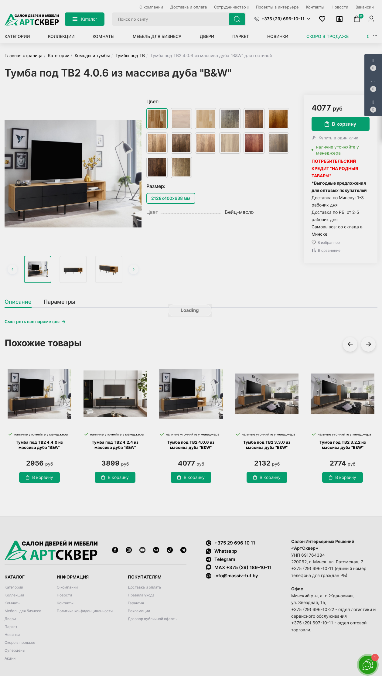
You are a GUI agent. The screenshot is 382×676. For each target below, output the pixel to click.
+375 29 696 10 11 (230, 543)
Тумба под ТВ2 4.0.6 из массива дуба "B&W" (190, 445)
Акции (10, 658)
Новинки (277, 36)
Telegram (220, 559)
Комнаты (103, 36)
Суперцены (15, 650)
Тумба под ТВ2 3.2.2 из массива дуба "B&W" (342, 445)
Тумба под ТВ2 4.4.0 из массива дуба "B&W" (39, 445)
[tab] (21, 302)
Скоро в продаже (327, 36)
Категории (17, 36)
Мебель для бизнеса (157, 36)
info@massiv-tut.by (236, 576)
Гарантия (136, 603)
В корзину (340, 124)
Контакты (65, 603)
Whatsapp (221, 551)
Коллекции (61, 36)
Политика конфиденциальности (85, 611)
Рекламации (139, 611)
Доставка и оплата (144, 587)
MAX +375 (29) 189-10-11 (238, 567)
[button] (282, 18)
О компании (67, 587)
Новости (64, 595)
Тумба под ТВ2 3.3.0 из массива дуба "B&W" (266, 445)
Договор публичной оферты (152, 618)
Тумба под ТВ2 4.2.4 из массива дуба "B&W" (115, 445)
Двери (207, 36)
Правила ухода (141, 595)
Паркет (240, 36)
